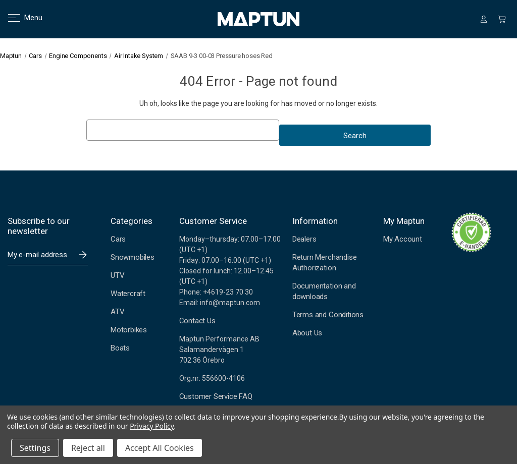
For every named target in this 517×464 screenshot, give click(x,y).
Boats (120, 348)
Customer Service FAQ (215, 396)
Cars (118, 239)
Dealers (304, 239)
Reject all (88, 447)
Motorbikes (129, 329)
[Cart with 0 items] (501, 19)
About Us (307, 332)
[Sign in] (483, 19)
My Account (402, 239)
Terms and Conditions (328, 314)
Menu (19, 18)
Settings (35, 447)
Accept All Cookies (159, 447)
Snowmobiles (132, 257)
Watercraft (128, 293)
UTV (117, 275)
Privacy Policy (152, 426)
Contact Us (197, 320)
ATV (117, 311)
